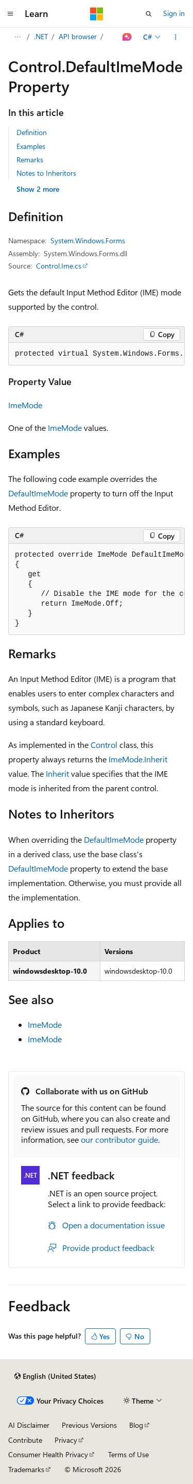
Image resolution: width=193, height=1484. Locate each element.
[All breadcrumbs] (17, 37)
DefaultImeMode (38, 493)
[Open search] (148, 14)
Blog (136, 1425)
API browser (78, 36)
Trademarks (26, 1469)
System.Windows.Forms (87, 240)
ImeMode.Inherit (138, 759)
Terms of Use (128, 1454)
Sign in (174, 13)
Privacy (66, 1440)
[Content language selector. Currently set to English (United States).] (55, 1376)
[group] (96, 354)
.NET (41, 36)
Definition (31, 132)
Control (104, 744)
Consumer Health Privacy (48, 1454)
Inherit (57, 773)
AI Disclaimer (28, 1425)
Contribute (25, 1440)
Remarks (29, 159)
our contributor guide (119, 1139)
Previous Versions (89, 1425)
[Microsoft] (96, 14)
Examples (30, 146)
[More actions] (176, 37)
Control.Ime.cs (58, 266)
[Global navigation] (10, 14)
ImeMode (25, 404)
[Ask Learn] (127, 37)
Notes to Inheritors (46, 173)
